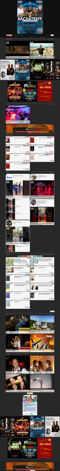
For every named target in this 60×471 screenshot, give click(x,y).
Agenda (14, 35)
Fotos (18, 35)
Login (52, 35)
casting (40, 256)
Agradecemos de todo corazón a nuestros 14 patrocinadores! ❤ (30, 131)
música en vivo (24, 256)
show (28, 256)
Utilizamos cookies (27, 470)
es (49, 35)
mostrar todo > (51, 39)
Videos (22, 35)
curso (32, 256)
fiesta (19, 256)
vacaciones (36, 256)
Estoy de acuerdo (32, 470)
